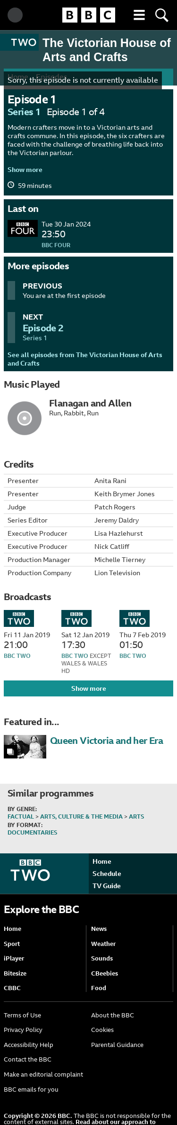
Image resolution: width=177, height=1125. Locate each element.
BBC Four (56, 245)
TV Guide (107, 886)
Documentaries (32, 832)
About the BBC (112, 1015)
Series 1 (24, 111)
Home (102, 861)
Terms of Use (22, 1015)
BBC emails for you (31, 1089)
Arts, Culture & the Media (81, 816)
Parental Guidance (117, 1044)
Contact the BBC (27, 1059)
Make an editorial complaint (43, 1074)
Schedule (107, 873)
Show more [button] (25, 169)
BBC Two (17, 656)
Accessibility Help (28, 1044)
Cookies (102, 1029)
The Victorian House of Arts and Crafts (106, 49)
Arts (136, 816)
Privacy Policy (23, 1029)
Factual (21, 816)
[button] (139, 15)
